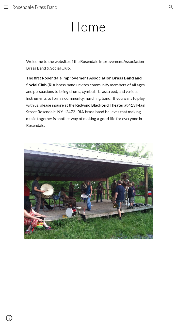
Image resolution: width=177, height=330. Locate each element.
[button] (6, 7)
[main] (88, 27)
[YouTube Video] (88, 287)
